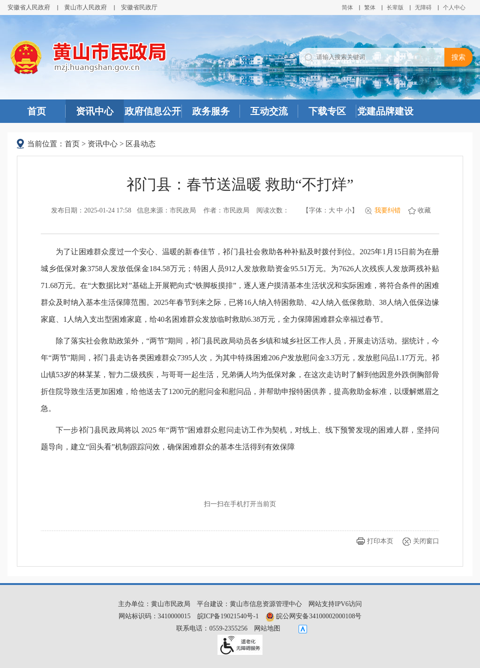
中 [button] (340, 210)
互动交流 (269, 111)
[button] (395, 7)
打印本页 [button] (380, 541)
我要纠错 (388, 210)
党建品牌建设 (385, 111)
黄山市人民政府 (85, 7)
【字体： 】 (330, 210)
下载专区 (327, 111)
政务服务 (211, 111)
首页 (36, 111)
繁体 (369, 7)
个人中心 (454, 7)
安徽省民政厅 (139, 7)
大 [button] (332, 210)
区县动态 (141, 144)
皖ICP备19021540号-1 (228, 616)
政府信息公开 (153, 111)
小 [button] (348, 210)
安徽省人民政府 (29, 7)
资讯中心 (94, 111)
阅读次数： (272, 210)
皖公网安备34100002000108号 (313, 616)
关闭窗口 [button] (426, 541)
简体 (347, 7)
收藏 (424, 210)
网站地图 (267, 628)
